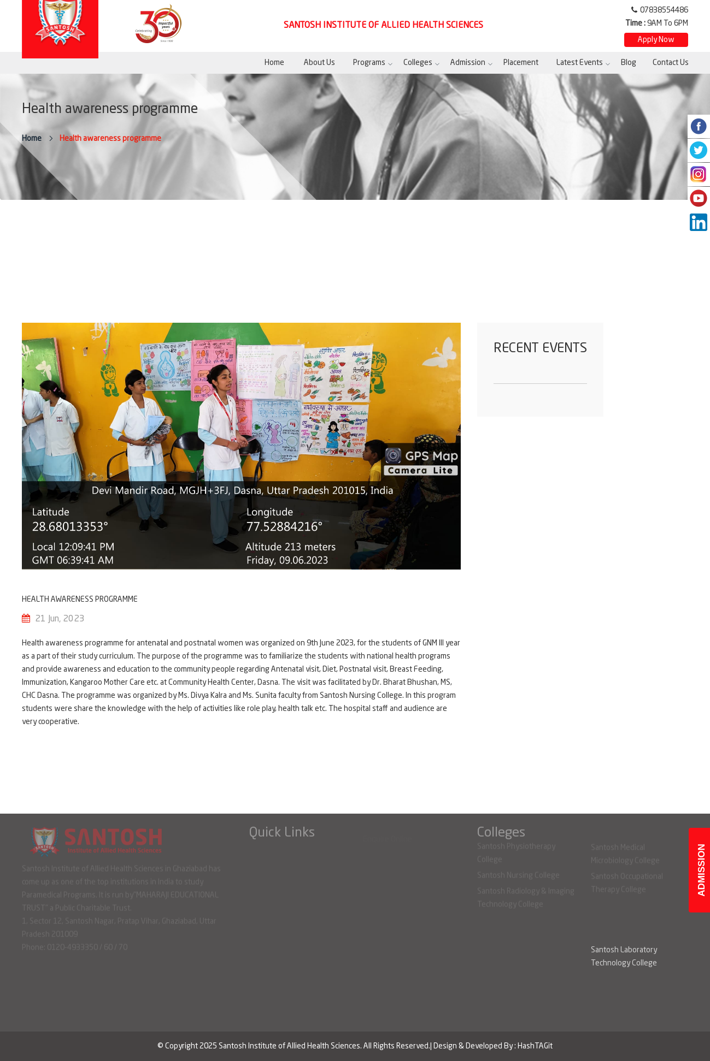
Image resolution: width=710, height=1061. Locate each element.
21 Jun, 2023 (60, 619)
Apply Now (656, 40)
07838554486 (664, 10)
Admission (467, 63)
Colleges (417, 63)
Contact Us (671, 63)
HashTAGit (535, 1046)
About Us (319, 63)
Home (274, 63)
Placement (520, 63)
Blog (628, 63)
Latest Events (579, 63)
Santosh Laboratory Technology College (624, 956)
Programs (369, 63)
